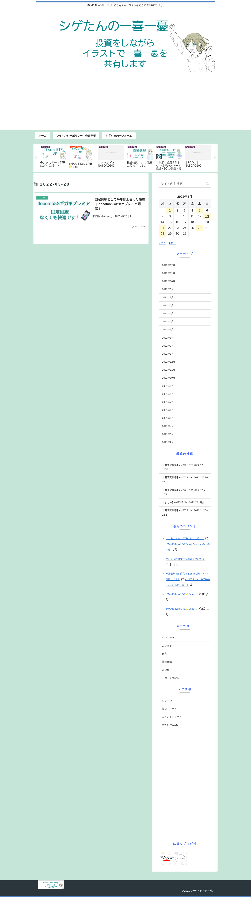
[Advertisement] (125, 103)
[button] (207, 184)
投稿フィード (169, 708)
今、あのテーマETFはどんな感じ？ (185, 538)
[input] (185, 184)
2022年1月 (168, 353)
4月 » (172, 243)
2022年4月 (168, 329)
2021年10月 (168, 378)
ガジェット (168, 645)
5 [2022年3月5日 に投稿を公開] (199, 210)
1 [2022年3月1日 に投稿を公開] (170, 210)
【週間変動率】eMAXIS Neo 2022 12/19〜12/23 (185, 467)
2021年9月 (168, 386)
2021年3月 (168, 434)
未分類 (165, 670)
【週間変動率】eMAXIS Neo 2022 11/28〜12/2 (185, 512)
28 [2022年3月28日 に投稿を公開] (162, 234)
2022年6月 (168, 313)
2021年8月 (168, 394)
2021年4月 (168, 426)
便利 (164, 653)
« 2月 (162, 243)
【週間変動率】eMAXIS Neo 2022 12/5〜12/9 (184, 492)
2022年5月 (168, 321)
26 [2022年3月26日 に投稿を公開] (199, 228)
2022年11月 (168, 273)
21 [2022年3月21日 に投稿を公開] (162, 228)
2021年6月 (168, 410)
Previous (36, 158)
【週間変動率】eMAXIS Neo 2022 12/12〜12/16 (185, 479)
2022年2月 (168, 345)
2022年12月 (168, 265)
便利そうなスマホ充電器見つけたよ (185, 559)
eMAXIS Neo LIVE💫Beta (180, 594)
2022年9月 (168, 289)
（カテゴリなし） (172, 678)
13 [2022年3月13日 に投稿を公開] (207, 216)
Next (215, 158)
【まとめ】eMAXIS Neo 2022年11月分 (183, 502)
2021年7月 (168, 402)
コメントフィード (172, 716)
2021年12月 (168, 362)
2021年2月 (168, 442)
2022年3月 (168, 337)
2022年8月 (168, 297)
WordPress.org (170, 724)
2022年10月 (168, 281)
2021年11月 (168, 370)
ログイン (167, 700)
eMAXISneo (168, 637)
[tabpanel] (53, 157)
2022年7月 (168, 305)
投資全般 (167, 661)
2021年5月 (168, 418)
